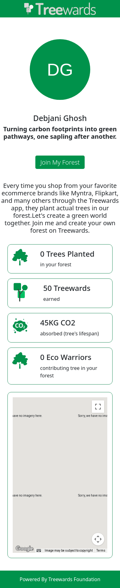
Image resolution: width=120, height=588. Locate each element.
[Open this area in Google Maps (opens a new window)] (24, 549)
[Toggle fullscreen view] (98, 406)
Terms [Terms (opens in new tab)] (100, 550)
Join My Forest (60, 162)
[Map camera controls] (98, 539)
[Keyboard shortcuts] (39, 550)
